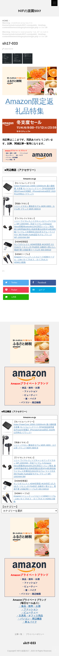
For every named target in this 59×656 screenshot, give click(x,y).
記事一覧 (18, 634)
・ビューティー (29, 612)
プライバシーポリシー (35, 634)
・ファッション (29, 609)
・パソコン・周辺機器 (30, 619)
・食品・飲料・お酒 (29, 606)
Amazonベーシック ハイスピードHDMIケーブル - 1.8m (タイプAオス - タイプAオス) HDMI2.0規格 (34, 259)
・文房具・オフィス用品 (29, 615)
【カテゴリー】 (10, 506)
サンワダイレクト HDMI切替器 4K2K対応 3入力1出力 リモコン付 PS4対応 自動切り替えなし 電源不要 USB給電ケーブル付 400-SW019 (35, 247)
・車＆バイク (29, 622)
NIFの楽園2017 (29, 11)
